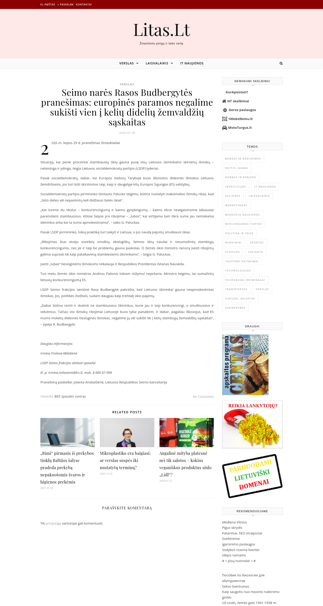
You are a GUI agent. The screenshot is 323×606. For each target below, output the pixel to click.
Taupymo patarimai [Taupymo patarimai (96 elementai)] (242, 261)
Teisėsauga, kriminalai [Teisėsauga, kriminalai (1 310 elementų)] (245, 280)
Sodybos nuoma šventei (241, 549)
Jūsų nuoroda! (239, 560)
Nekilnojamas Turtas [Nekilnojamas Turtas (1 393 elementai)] (243, 223)
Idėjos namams (234, 555)
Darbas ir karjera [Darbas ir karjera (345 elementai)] (240, 177)
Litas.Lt (161, 29)
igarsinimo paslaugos (238, 544)
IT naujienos (192, 63)
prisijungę (53, 523)
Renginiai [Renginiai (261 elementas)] (233, 242)
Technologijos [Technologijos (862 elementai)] (238, 270)
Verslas (126, 63)
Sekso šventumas (235, 586)
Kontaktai (84, 4)
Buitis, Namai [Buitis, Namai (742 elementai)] (236, 168)
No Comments (203, 396)
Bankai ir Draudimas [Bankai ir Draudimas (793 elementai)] (243, 158)
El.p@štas (47, 4)
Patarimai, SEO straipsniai (242, 533)
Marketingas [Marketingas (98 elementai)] (236, 205)
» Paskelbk (65, 4)
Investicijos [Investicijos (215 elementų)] (235, 186)
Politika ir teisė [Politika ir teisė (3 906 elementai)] (239, 233)
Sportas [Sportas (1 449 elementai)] (257, 242)
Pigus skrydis (232, 527)
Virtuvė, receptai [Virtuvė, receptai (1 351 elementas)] (240, 298)
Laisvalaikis (157, 63)
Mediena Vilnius (234, 522)
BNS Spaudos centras (70, 396)
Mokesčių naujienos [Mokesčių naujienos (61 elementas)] (242, 214)
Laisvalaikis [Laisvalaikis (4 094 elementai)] (259, 195)
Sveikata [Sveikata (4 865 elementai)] (255, 252)
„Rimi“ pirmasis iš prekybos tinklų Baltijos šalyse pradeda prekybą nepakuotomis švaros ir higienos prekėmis (67, 468)
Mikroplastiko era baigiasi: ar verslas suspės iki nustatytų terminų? (125, 460)
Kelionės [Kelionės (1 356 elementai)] (232, 195)
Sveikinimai (231, 538)
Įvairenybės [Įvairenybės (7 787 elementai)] (235, 307)
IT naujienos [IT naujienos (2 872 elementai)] (265, 186)
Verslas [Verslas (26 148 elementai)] (262, 289)
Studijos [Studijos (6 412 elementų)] (232, 252)
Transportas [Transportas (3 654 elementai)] (236, 289)
